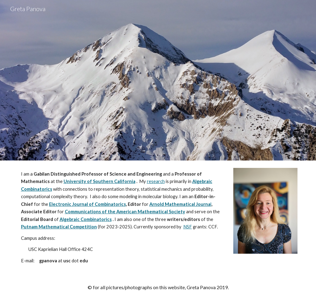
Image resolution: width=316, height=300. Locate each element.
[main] (122, 217)
